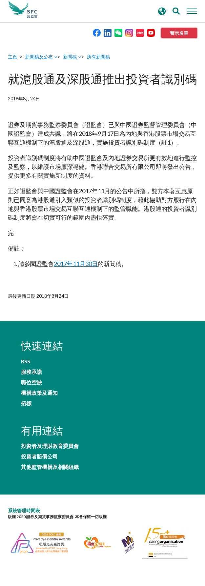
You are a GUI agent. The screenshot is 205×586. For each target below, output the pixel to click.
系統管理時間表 (24, 510)
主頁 (12, 56)
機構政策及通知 (39, 392)
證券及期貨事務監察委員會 (23, 9)
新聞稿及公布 (39, 56)
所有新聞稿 (98, 56)
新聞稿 (70, 56)
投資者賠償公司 (39, 456)
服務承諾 (31, 371)
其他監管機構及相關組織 (50, 467)
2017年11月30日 (76, 263)
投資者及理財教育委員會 (50, 446)
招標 (26, 403)
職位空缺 (31, 382)
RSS (25, 361)
